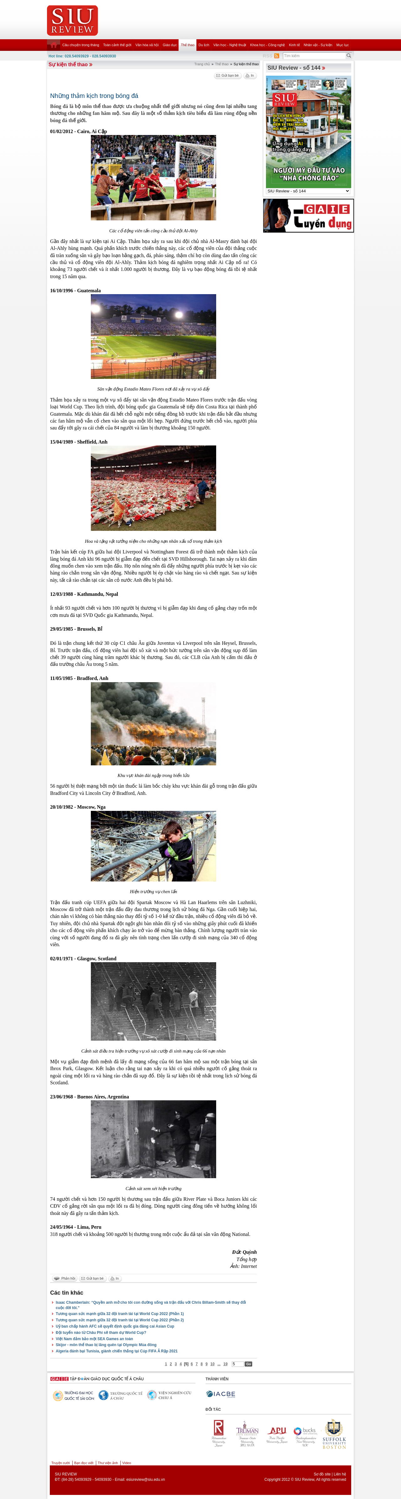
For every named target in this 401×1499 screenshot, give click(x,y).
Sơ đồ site (322, 1474)
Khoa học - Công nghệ (267, 45)
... (219, 1364)
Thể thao (187, 45)
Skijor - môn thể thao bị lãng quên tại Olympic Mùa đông (106, 1345)
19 (225, 1364)
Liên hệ (340, 1474)
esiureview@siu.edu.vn (145, 1479)
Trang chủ (202, 64)
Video (126, 1463)
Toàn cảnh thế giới (117, 45)
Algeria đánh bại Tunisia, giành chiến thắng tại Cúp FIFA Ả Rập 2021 (117, 1351)
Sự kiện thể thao (68, 64)
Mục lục (342, 45)
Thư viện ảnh (108, 1463)
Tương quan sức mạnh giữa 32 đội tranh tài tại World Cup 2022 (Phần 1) (120, 1314)
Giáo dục (170, 45)
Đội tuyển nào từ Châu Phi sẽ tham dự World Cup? (101, 1332)
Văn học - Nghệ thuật (229, 45)
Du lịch (204, 45)
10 (213, 1364)
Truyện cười (60, 1463)
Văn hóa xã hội (147, 45)
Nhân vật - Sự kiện (318, 45)
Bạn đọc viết (83, 1463)
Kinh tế (294, 45)
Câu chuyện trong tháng (80, 45)
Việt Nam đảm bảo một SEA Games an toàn (94, 1339)
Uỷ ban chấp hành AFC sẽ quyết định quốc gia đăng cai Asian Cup (115, 1326)
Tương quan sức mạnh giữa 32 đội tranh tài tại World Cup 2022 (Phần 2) (120, 1320)
